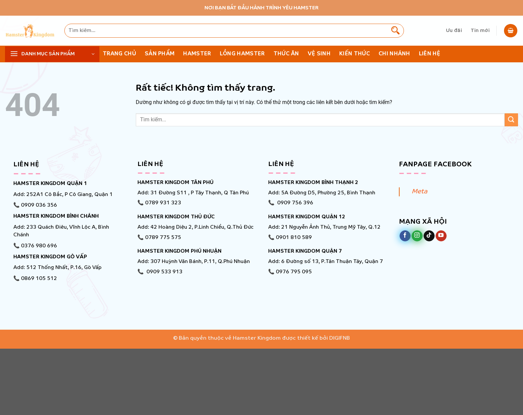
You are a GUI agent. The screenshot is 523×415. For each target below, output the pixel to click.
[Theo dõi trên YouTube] (441, 236)
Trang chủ (119, 53)
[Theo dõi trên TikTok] (429, 236)
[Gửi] (395, 31)
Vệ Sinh (319, 53)
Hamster (197, 53)
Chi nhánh (394, 53)
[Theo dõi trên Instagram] (417, 236)
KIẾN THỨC (354, 53)
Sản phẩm (160, 53)
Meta (419, 192)
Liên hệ (429, 53)
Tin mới (480, 30)
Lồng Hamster (242, 53)
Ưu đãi (454, 30)
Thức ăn (286, 53)
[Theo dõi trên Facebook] (405, 236)
